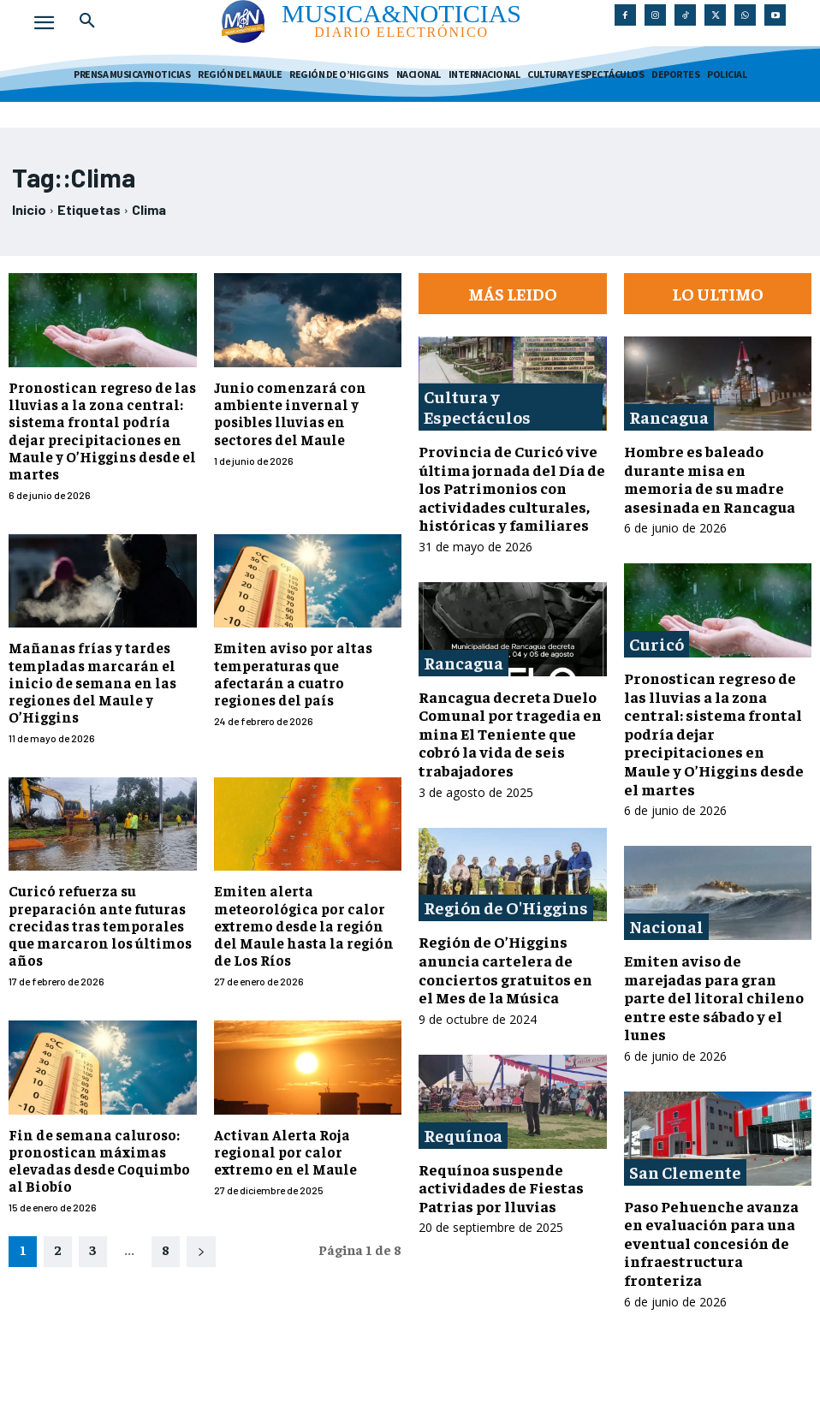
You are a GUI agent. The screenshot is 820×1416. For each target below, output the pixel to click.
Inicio (29, 209)
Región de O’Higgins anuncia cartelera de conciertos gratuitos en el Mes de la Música (505, 969)
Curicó (656, 643)
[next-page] (201, 1217)
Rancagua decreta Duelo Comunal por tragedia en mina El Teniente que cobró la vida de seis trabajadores (510, 733)
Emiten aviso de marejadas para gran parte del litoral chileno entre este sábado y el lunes (714, 997)
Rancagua (463, 662)
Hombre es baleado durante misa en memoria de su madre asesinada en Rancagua (709, 478)
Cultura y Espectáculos (477, 406)
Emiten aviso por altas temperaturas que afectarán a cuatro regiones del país (307, 641)
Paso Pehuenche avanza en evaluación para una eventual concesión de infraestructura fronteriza (711, 1242)
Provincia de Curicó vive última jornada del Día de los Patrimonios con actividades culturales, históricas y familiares (512, 487)
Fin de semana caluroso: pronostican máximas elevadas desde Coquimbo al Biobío (101, 1127)
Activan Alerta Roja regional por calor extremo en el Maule (305, 1119)
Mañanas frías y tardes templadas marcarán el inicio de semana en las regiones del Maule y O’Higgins (85, 657)
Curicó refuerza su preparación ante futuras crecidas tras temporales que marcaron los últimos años (92, 896)
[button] (87, 20)
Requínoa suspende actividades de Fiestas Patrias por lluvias (501, 1187)
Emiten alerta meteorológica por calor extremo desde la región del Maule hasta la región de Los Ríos (306, 896)
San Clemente (685, 1171)
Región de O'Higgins (506, 907)
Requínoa (463, 1134)
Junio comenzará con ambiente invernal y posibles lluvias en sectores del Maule (303, 411)
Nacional (666, 926)
